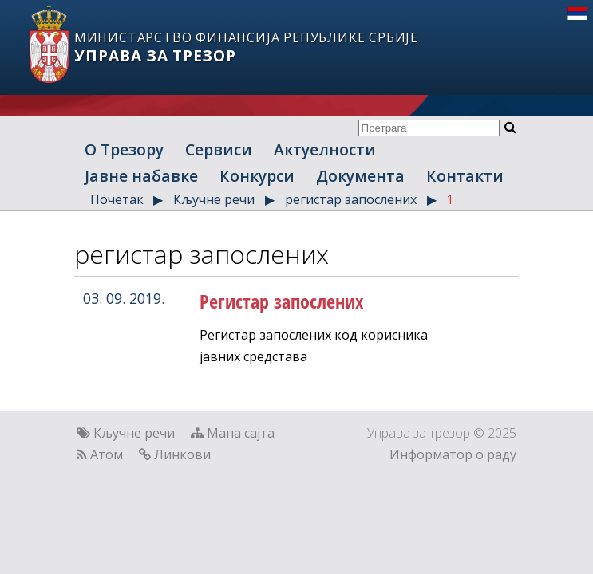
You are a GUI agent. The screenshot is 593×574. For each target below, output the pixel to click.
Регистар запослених (281, 301)
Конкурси (257, 176)
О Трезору (124, 149)
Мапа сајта (241, 433)
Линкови (182, 454)
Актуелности (325, 149)
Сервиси (218, 149)
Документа (360, 176)
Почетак (117, 199)
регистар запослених (351, 199)
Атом (106, 454)
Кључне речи (214, 199)
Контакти (465, 176)
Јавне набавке (141, 176)
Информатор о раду (452, 454)
